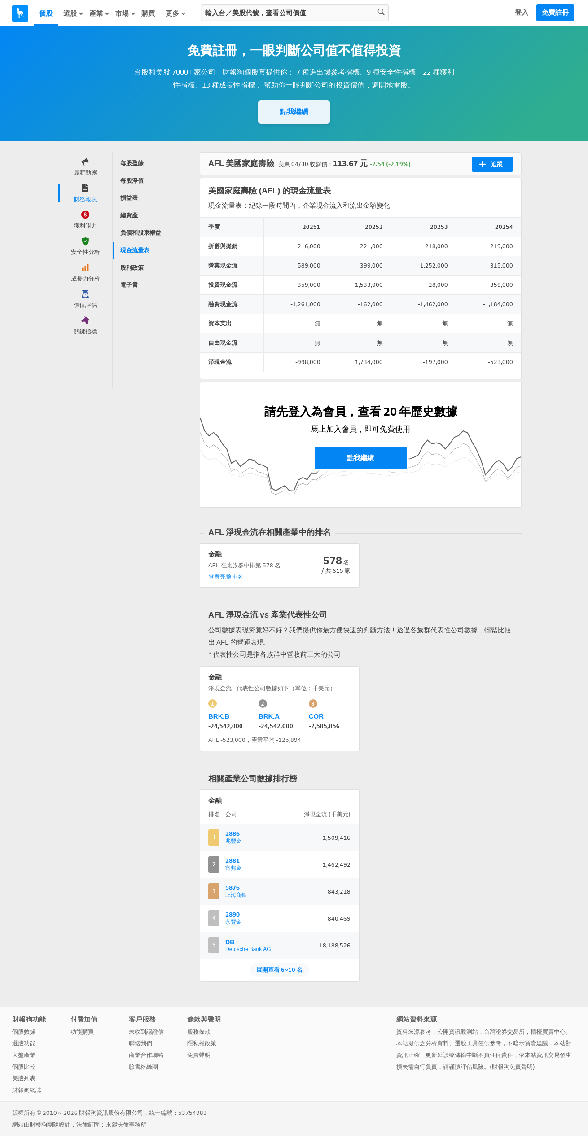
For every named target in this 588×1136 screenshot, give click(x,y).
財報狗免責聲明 (512, 1066)
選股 (73, 13)
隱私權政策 (201, 1043)
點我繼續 (294, 111)
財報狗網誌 (26, 1090)
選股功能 (23, 1043)
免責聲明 (199, 1055)
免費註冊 (555, 13)
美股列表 (23, 1078)
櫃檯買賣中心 (548, 1031)
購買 (148, 13)
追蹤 (491, 164)
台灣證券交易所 (504, 1031)
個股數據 (23, 1031)
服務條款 (199, 1031)
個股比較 (23, 1066)
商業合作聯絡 (146, 1055)
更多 (176, 13)
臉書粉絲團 (143, 1066)
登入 (521, 13)
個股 (46, 13)
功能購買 (82, 1031)
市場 (125, 13)
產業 (99, 13)
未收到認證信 (146, 1031)
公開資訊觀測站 (457, 1031)
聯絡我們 (140, 1043)
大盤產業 (23, 1055)
